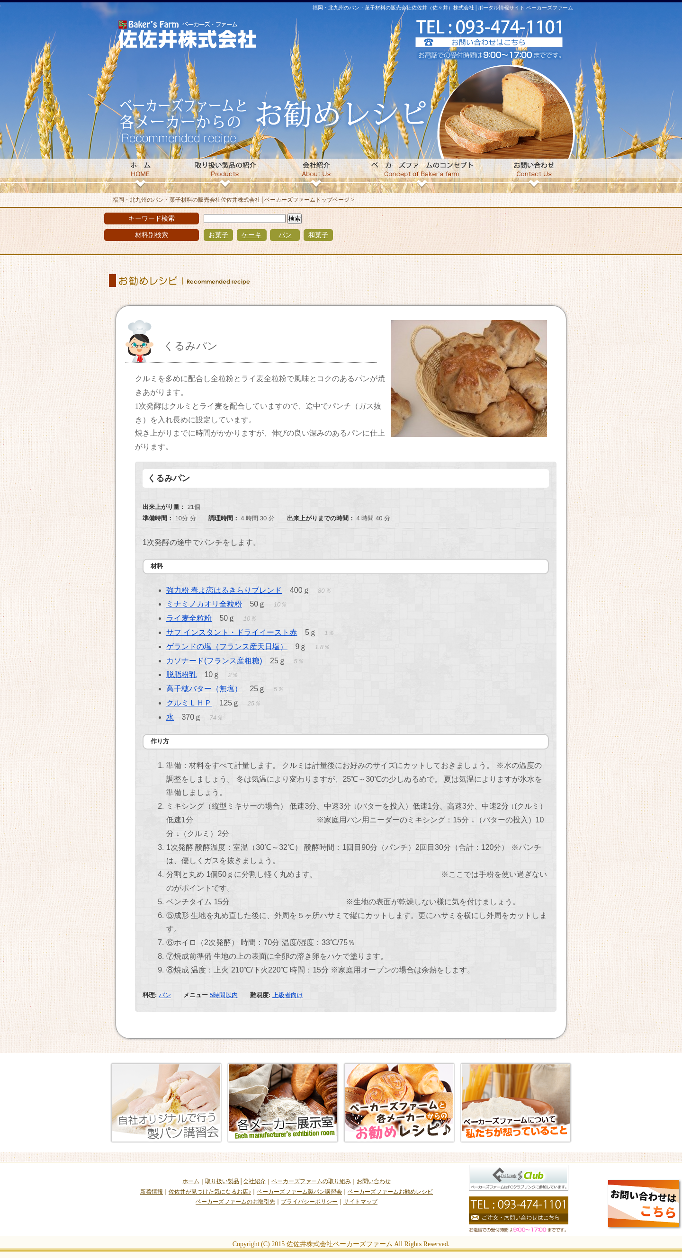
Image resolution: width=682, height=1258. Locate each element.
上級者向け (287, 995)
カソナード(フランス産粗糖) (214, 661)
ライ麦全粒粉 (189, 618)
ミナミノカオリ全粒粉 (204, 604)
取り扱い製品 (222, 1181)
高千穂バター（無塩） (204, 689)
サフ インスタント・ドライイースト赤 (231, 632)
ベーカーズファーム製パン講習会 (299, 1191)
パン (285, 235)
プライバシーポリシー (309, 1201)
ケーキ (251, 235)
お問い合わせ (374, 1181)
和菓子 (318, 235)
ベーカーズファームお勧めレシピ (390, 1191)
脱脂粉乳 (181, 674)
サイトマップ (360, 1201)
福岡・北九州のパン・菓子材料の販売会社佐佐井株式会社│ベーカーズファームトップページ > (233, 199)
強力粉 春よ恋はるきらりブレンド (224, 590)
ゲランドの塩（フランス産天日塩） (226, 646)
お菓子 (218, 235)
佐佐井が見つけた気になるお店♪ (210, 1191)
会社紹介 (254, 1181)
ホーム (190, 1181)
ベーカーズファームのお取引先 (235, 1201)
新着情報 (151, 1191)
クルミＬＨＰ (189, 703)
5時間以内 (224, 995)
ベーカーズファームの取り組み (311, 1181)
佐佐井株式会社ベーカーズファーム (340, 1244)
